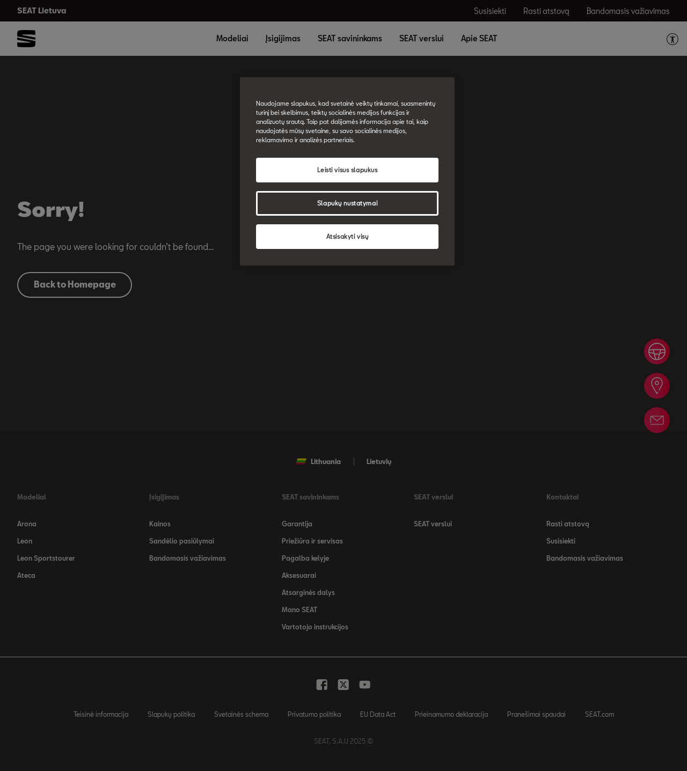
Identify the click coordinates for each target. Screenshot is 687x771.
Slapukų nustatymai (347, 203)
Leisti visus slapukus (347, 169)
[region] (347, 171)
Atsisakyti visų (347, 236)
